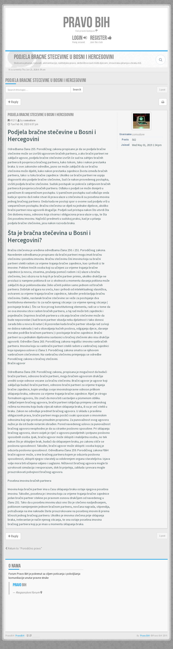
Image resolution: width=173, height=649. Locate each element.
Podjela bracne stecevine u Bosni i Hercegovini (45, 80)
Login (79, 38)
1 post (162, 89)
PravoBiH (19, 635)
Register (101, 38)
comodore (29, 120)
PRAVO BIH (86, 22)
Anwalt (36, 635)
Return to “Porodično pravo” (23, 548)
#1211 (13, 120)
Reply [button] (13, 102)
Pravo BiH (145, 635)
